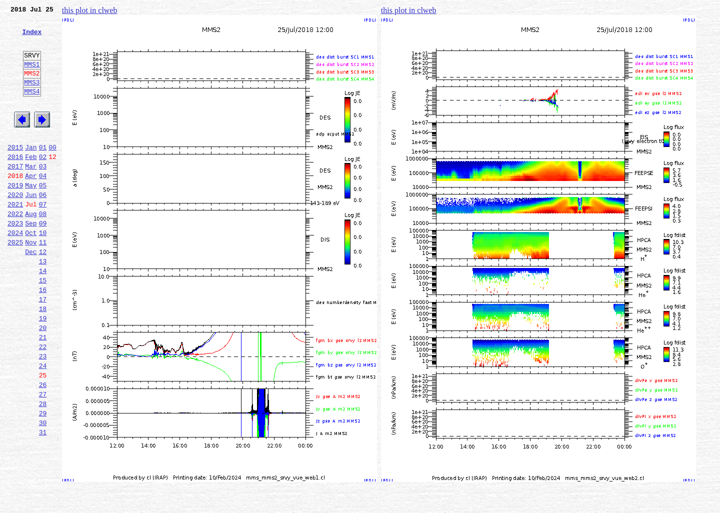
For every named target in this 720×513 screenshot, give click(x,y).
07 (43, 237)
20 (43, 380)
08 (43, 248)
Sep (30, 259)
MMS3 (32, 97)
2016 (15, 182)
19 (43, 369)
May (30, 215)
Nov (30, 281)
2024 (15, 270)
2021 (15, 237)
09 (43, 259)
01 (43, 171)
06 (43, 226)
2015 (15, 171)
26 (43, 446)
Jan (30, 171)
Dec (30, 292)
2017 (15, 193)
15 (43, 325)
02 (43, 182)
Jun (30, 226)
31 (43, 501)
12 (43, 292)
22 (43, 402)
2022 (15, 248)
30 (43, 490)
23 (43, 413)
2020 (15, 226)
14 (43, 314)
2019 (15, 215)
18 (43, 358)
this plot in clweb (90, 10)
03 (43, 193)
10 (43, 270)
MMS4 (32, 107)
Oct (30, 270)
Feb (30, 182)
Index (32, 37)
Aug (30, 248)
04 (43, 204)
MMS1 (32, 76)
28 (43, 468)
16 (43, 336)
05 (43, 215)
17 (43, 347)
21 (43, 391)
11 (43, 281)
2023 (15, 259)
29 (43, 479)
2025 (15, 281)
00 (52, 171)
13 (43, 303)
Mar (30, 193)
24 (43, 424)
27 (43, 457)
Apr (30, 204)
